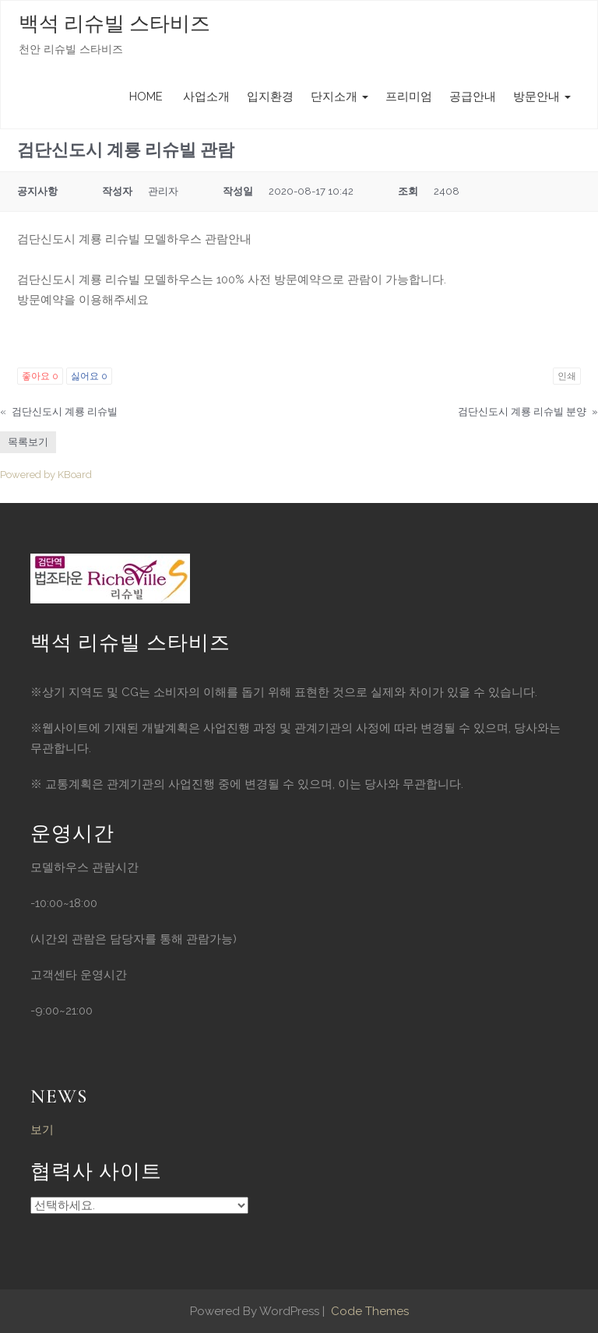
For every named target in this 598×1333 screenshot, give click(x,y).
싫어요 (89, 376)
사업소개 (205, 97)
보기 (42, 1130)
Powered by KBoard (46, 474)
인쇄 (567, 376)
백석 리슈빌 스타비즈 (114, 24)
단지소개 (339, 97)
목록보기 (28, 442)
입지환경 (270, 97)
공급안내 (472, 97)
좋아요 (40, 376)
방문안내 (542, 97)
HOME (146, 97)
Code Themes (368, 1311)
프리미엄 (408, 97)
